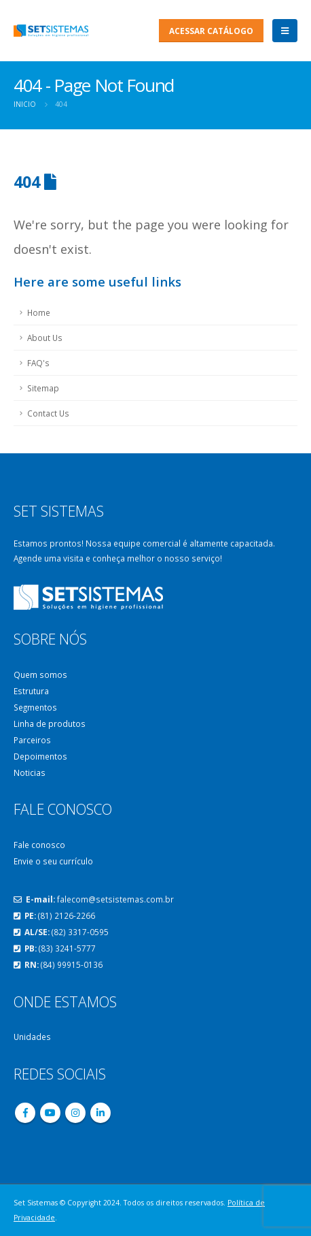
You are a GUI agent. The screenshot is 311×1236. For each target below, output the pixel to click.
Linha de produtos (50, 723)
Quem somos (40, 674)
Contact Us (48, 413)
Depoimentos (40, 756)
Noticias (29, 772)
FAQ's (38, 362)
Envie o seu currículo (53, 861)
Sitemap (43, 388)
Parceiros (32, 739)
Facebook (25, 1113)
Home (38, 312)
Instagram (75, 1113)
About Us (44, 337)
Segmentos (35, 707)
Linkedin (100, 1113)
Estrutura (31, 690)
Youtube (50, 1113)
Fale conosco (39, 844)
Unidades (32, 1036)
